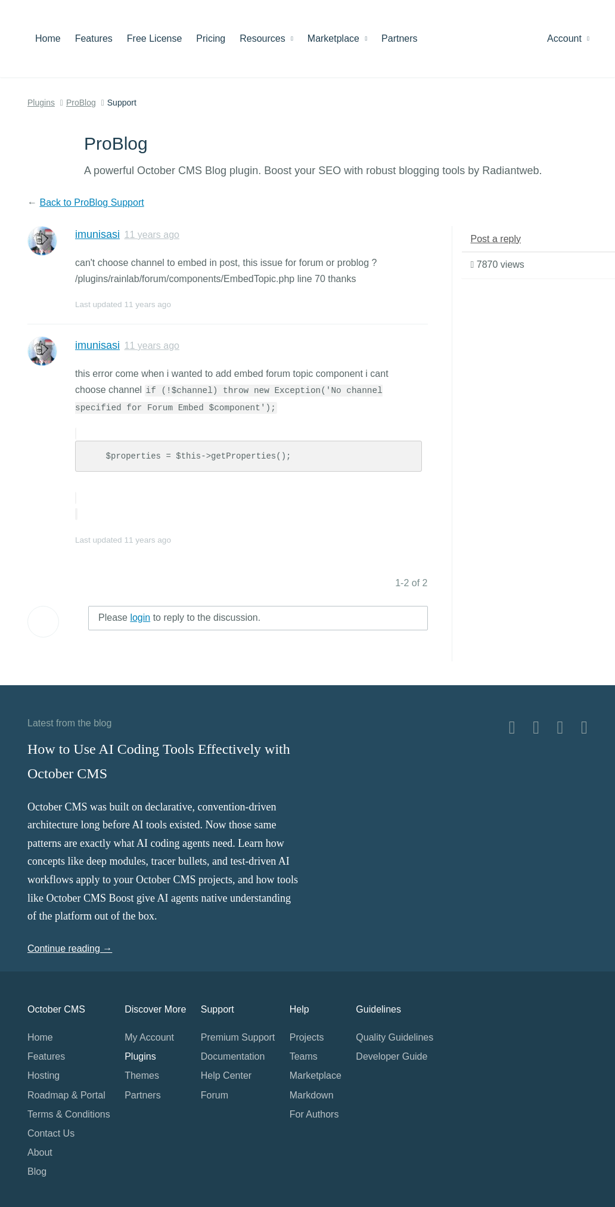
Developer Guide (391, 1056)
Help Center (226, 1075)
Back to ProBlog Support (91, 202)
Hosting (43, 1075)
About (39, 1152)
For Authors (314, 1114)
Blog (36, 1171)
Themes (142, 1075)
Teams (304, 1056)
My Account (149, 1037)
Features (94, 38)
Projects (307, 1037)
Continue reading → (69, 948)
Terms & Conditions (68, 1114)
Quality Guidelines (394, 1037)
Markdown (312, 1095)
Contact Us (50, 1133)
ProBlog (81, 102)
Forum (214, 1095)
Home (48, 38)
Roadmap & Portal (66, 1095)
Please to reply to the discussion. (179, 617)
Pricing (210, 38)
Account (568, 38)
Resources (266, 38)
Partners (399, 38)
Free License (154, 38)
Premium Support (238, 1037)
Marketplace (337, 38)
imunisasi (97, 234)
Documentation (233, 1056)
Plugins (41, 102)
